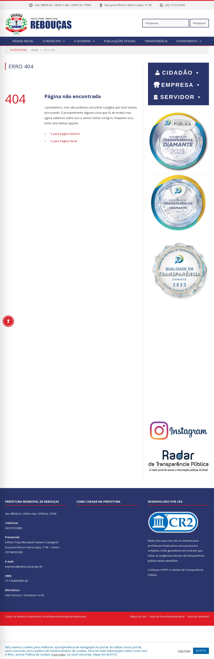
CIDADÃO (181, 73)
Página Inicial (23, 41)
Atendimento (187, 41)
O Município (52, 41)
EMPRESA (181, 85)
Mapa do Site (138, 616)
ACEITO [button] (201, 651)
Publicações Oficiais (119, 41)
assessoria (191, 545)
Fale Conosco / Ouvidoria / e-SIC (24, 595)
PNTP (165, 570)
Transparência (156, 41)
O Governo (82, 41)
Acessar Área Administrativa (167, 616)
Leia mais (58, 654)
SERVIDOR (181, 97)
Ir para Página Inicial (64, 141)
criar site (172, 540)
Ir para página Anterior (65, 134)
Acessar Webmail (198, 616)
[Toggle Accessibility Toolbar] (8, 321)
